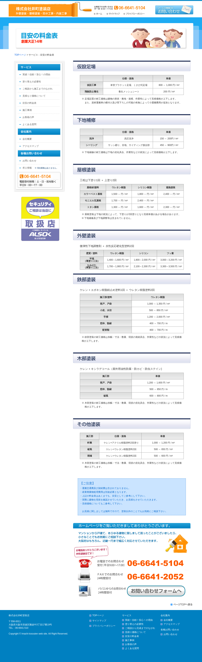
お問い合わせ (29, 160)
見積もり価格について (34, 96)
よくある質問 (29, 124)
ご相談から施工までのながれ (38, 88)
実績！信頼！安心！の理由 (36, 74)
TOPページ (99, 14)
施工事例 (27, 110)
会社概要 (27, 139)
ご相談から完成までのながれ (140, 628)
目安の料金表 (29, 103)
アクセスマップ (31, 146)
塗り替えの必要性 (32, 81)
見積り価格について (135, 632)
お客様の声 (28, 117)
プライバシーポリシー (134, 14)
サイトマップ (114, 14)
